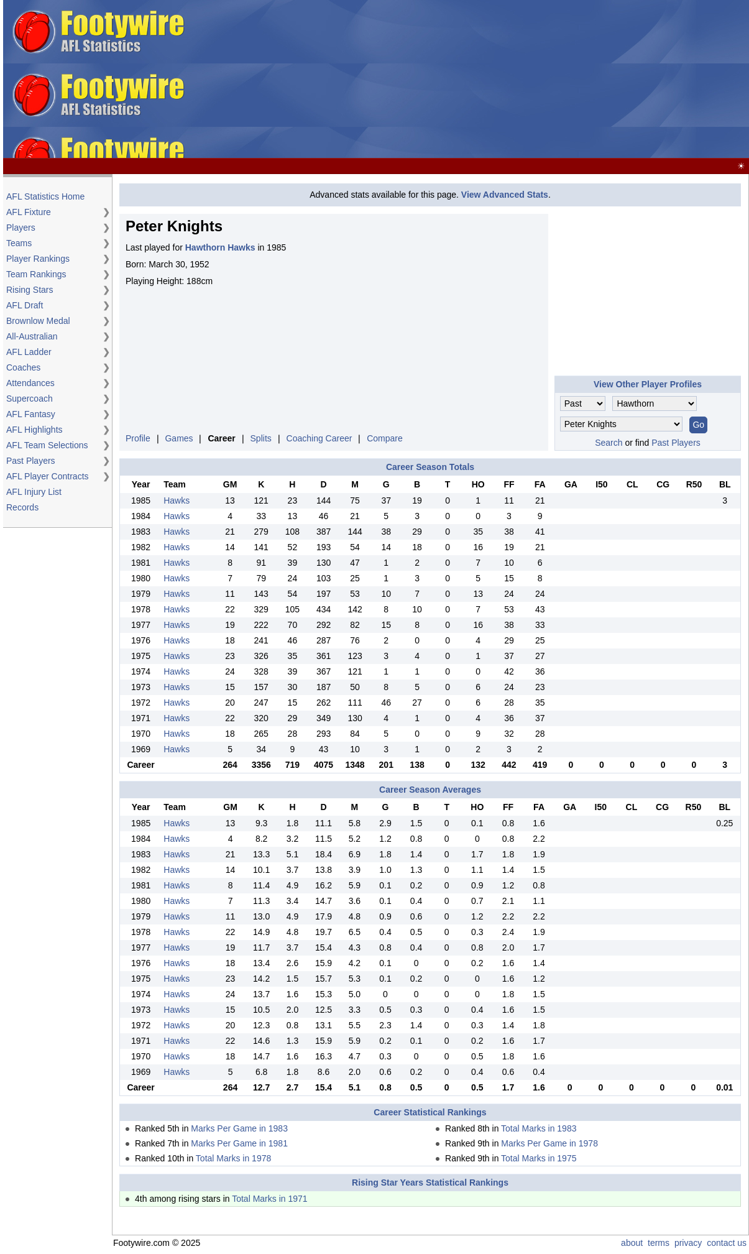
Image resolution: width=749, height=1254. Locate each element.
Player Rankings (38, 259)
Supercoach (29, 398)
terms (658, 1243)
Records (22, 507)
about (632, 1243)
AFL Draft (24, 305)
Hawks (176, 500)
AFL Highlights (34, 430)
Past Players (30, 461)
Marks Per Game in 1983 (239, 1128)
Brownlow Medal (38, 321)
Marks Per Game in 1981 (239, 1143)
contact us (727, 1243)
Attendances (30, 383)
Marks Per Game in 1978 (549, 1143)
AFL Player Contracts (47, 476)
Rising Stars (29, 290)
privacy (688, 1243)
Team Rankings (36, 274)
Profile (138, 438)
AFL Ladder (29, 352)
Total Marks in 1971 (269, 1199)
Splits (261, 438)
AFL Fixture (28, 212)
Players (20, 228)
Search (608, 443)
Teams (19, 243)
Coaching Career (319, 438)
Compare (385, 438)
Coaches (23, 367)
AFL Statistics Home (45, 196)
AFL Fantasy (30, 414)
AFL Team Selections (47, 445)
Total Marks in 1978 (233, 1158)
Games (179, 438)
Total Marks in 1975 (538, 1158)
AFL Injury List (34, 492)
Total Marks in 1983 (538, 1128)
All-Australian (31, 336)
